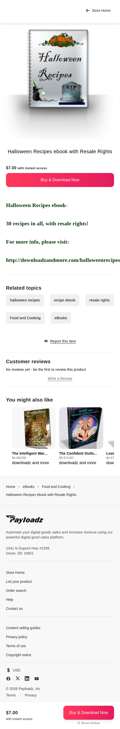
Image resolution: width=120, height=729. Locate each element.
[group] (34, 436)
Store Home (98, 11)
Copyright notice (18, 655)
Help (9, 600)
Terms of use (16, 646)
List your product (19, 582)
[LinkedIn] (27, 678)
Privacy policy (16, 637)
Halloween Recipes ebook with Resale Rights (41, 495)
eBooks (61, 318)
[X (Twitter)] (18, 678)
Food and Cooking (25, 318)
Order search (16, 591)
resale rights (99, 300)
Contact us (14, 609)
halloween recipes (25, 300)
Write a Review (60, 379)
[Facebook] (8, 678)
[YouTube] (36, 678)
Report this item (60, 341)
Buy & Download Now (60, 180)
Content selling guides (23, 628)
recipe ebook (64, 300)
